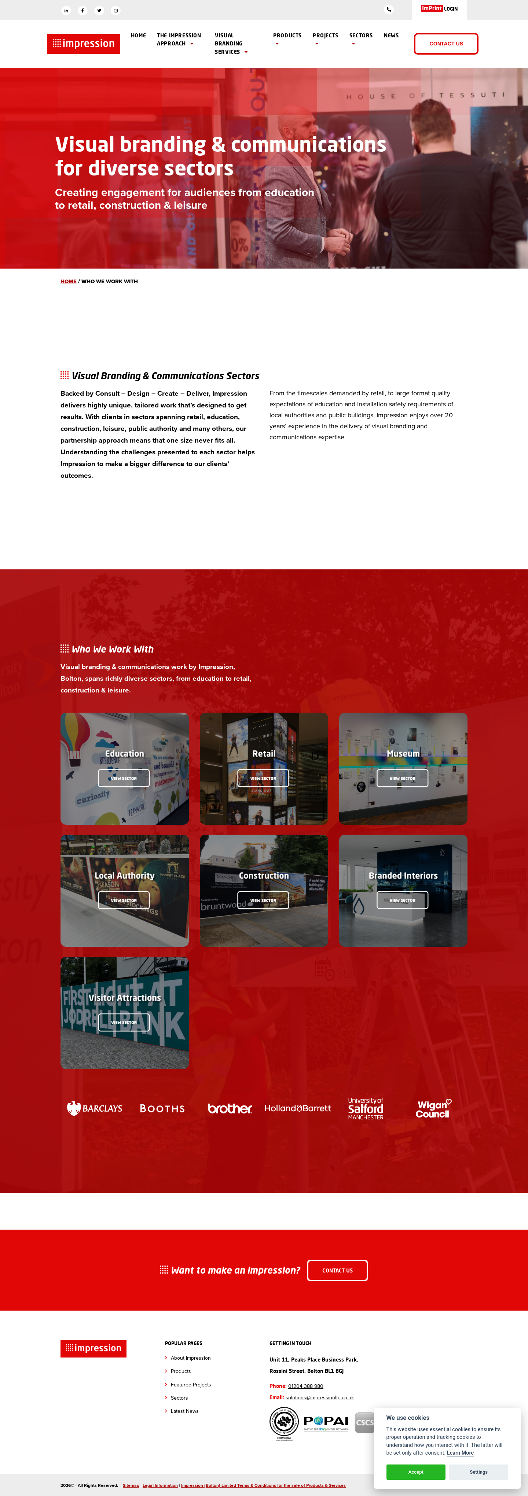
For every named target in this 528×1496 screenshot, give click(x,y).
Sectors (361, 39)
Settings (479, 1472)
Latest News (185, 1411)
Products (287, 39)
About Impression (191, 1357)
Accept (415, 1472)
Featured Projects (191, 1384)
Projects (325, 39)
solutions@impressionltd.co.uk (320, 1397)
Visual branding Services (231, 43)
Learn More (460, 1453)
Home (138, 35)
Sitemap (131, 1485)
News (391, 35)
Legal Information (160, 1485)
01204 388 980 (305, 1385)
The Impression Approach (179, 39)
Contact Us (446, 44)
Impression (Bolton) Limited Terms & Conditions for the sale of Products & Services (263, 1485)
